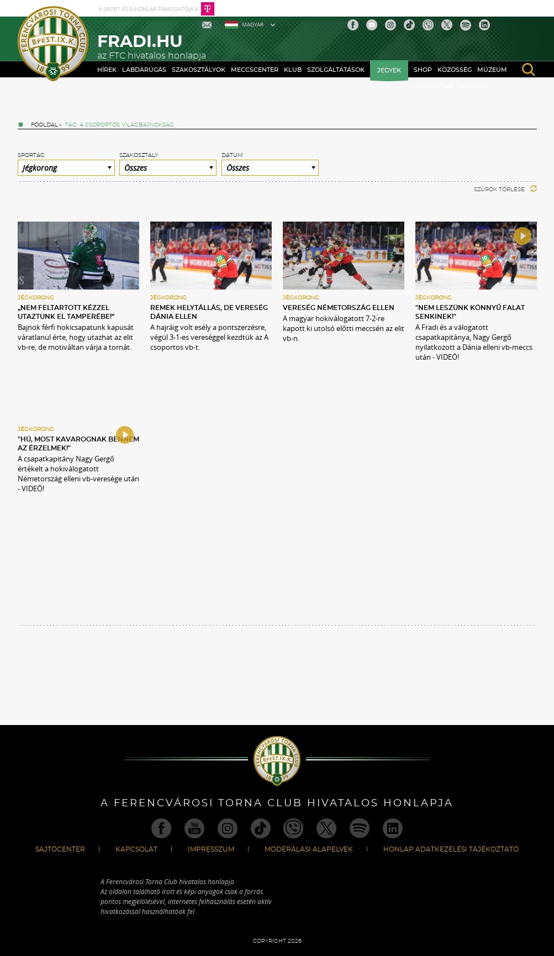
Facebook (352, 25)
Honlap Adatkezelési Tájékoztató (451, 849)
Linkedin (484, 25)
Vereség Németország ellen (338, 307)
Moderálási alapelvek (309, 849)
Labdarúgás (144, 70)
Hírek (107, 70)
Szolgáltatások (336, 70)
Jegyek (389, 70)
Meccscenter (254, 70)
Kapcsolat (136, 849)
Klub (293, 70)
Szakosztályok (198, 70)
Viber (428, 25)
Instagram (390, 25)
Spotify (465, 25)
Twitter (446, 25)
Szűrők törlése (505, 189)
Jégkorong (36, 298)
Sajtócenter (60, 849)
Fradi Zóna (433, 86)
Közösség (454, 70)
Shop (423, 70)
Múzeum (492, 70)
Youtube (371, 25)
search (528, 69)
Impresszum (211, 849)
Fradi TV (472, 86)
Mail (208, 25)
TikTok (409, 25)
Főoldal (44, 125)
